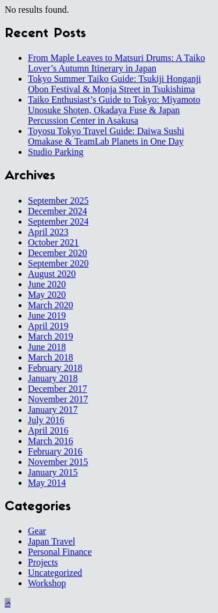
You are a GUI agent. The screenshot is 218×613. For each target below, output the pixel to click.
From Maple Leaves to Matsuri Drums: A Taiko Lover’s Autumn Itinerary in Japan (116, 63)
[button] (7, 603)
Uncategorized (55, 573)
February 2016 (55, 451)
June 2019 (47, 315)
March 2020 (50, 305)
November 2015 (58, 462)
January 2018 (53, 378)
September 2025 (58, 200)
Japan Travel (51, 541)
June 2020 (47, 284)
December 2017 (57, 389)
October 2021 (53, 242)
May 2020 (47, 295)
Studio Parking (56, 152)
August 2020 (52, 274)
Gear (37, 531)
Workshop (47, 583)
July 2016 (46, 420)
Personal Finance (60, 552)
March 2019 (50, 336)
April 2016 (48, 430)
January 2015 (53, 472)
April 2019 (48, 326)
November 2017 (58, 399)
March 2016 (50, 441)
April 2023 (48, 232)
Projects (43, 562)
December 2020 (57, 253)
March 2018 (50, 357)
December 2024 (57, 211)
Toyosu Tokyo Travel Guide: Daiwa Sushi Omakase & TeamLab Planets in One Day (106, 136)
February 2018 (55, 368)
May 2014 (47, 483)
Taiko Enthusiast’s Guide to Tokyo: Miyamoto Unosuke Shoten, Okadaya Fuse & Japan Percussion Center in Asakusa (114, 110)
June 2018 (47, 347)
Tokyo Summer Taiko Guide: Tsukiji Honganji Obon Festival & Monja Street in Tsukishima (114, 84)
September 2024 (58, 221)
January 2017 (53, 409)
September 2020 (58, 263)
